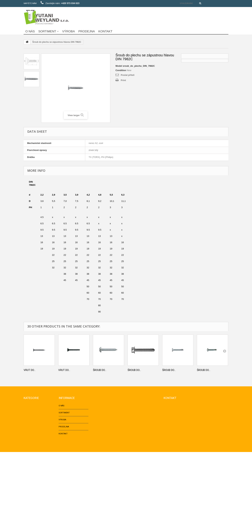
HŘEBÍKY (27, 437)
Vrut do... (30, 370)
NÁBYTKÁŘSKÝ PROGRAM (35, 493)
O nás (30, 31)
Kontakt (105, 31)
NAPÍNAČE (28, 500)
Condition (120, 70)
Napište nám (30, 3)
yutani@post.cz (188, 434)
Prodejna (86, 31)
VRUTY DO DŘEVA (32, 465)
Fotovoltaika (31, 507)
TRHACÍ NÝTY (30, 444)
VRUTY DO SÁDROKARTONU (36, 479)
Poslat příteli (127, 75)
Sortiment (47, 31)
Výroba (68, 31)
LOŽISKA (27, 514)
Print (123, 80)
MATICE (27, 423)
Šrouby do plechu (33, 486)
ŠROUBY (27, 416)
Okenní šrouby (31, 472)
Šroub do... (99, 370)
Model (118, 66)
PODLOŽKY (29, 458)
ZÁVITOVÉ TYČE (31, 451)
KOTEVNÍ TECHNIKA (32, 430)
